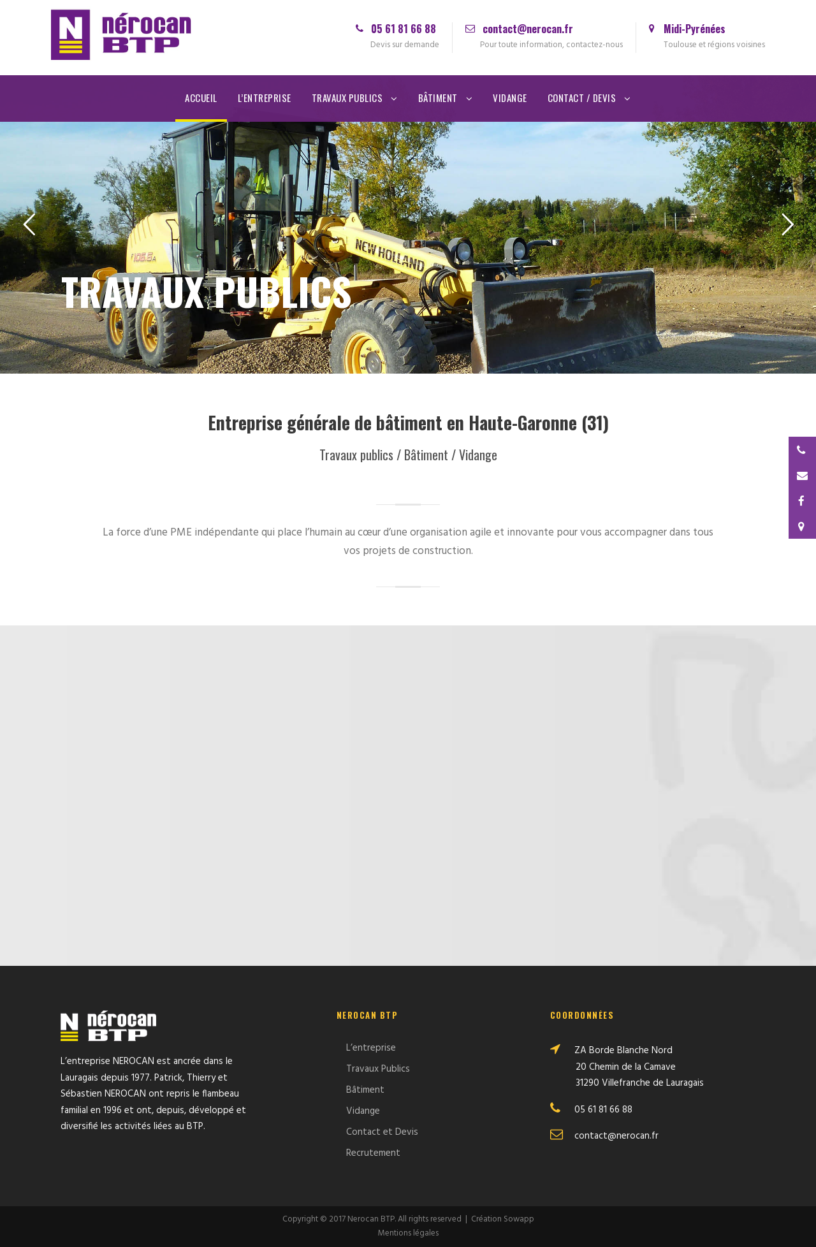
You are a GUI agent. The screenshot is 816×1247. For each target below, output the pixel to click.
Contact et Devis (382, 1132)
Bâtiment (438, 98)
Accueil (201, 98)
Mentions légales (408, 1233)
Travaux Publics (347, 98)
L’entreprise (264, 98)
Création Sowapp (502, 1219)
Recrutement (373, 1153)
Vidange (510, 98)
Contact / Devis (582, 98)
